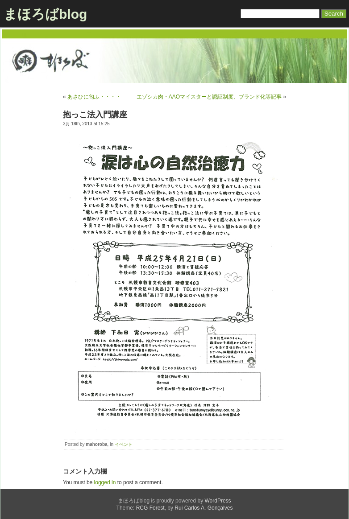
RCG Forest (150, 508)
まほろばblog (45, 14)
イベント (124, 444)
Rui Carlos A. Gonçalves (203, 508)
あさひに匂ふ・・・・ (94, 97)
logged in (105, 482)
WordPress (217, 501)
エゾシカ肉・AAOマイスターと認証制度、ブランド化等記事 (209, 97)
